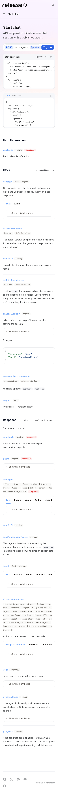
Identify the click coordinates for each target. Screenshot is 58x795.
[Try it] (47, 47)
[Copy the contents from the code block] (51, 57)
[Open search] (53, 4)
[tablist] (26, 95)
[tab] (8, 95)
